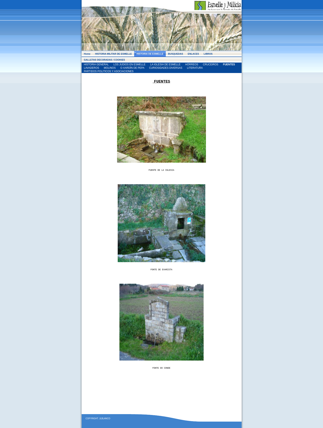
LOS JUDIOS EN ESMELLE (129, 64)
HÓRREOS (191, 64)
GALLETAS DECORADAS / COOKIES (104, 59)
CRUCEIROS (210, 64)
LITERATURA (195, 67)
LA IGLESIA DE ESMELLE (165, 64)
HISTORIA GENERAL (96, 64)
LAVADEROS (91, 67)
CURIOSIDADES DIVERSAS (165, 67)
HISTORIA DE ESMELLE (150, 54)
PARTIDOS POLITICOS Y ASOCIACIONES (109, 71)
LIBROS (208, 54)
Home (87, 54)
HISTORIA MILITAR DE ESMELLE (113, 54)
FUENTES (229, 64)
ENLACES (193, 54)
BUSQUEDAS (175, 54)
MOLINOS (110, 67)
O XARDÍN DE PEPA (132, 67)
